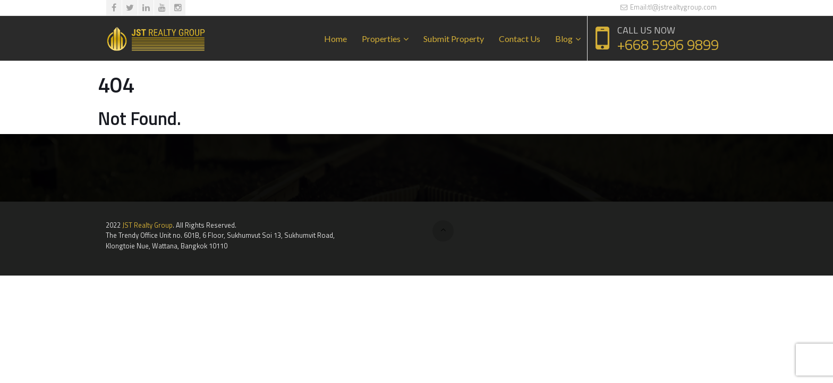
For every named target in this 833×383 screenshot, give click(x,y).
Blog (564, 39)
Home (335, 39)
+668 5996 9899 (668, 44)
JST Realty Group (147, 225)
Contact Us (519, 39)
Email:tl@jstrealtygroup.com (668, 7)
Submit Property (453, 39)
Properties (381, 39)
